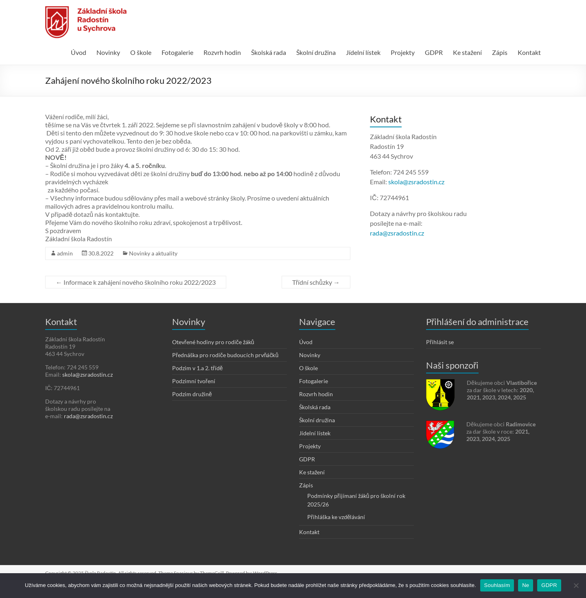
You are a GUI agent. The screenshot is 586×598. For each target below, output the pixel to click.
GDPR (434, 52)
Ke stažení (467, 52)
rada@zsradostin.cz (397, 233)
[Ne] (576, 585)
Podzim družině (192, 394)
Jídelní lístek (363, 52)
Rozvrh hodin (222, 52)
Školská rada (268, 52)
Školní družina (316, 52)
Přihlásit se (440, 341)
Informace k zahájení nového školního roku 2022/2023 (136, 282)
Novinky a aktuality (153, 253)
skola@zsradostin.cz (416, 182)
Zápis (499, 52)
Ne (525, 585)
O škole (140, 52)
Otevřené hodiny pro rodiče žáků (213, 341)
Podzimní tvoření (193, 381)
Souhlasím (497, 585)
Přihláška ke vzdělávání (336, 516)
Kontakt (529, 52)
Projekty (403, 52)
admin (65, 253)
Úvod (78, 52)
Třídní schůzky (316, 282)
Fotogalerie (177, 52)
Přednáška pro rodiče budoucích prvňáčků (225, 354)
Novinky (108, 52)
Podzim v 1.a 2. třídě (197, 367)
